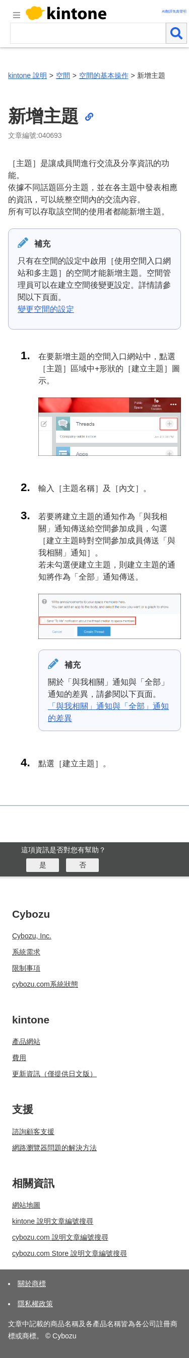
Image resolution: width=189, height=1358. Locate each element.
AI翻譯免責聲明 (174, 11)
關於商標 (32, 1284)
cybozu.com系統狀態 (45, 984)
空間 (63, 75)
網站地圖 (26, 1205)
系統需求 (26, 952)
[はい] (42, 865)
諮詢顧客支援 (33, 1132)
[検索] (176, 33)
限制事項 (26, 968)
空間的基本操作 (104, 75)
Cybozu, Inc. (31, 936)
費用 (19, 1058)
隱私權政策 (35, 1304)
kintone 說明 (27, 75)
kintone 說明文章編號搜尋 (52, 1221)
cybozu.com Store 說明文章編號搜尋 (69, 1253)
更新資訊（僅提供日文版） (54, 1074)
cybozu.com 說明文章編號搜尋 (60, 1237)
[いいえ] (82, 865)
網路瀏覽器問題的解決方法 (54, 1148)
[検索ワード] (88, 33)
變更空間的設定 (46, 309)
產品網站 (26, 1041)
